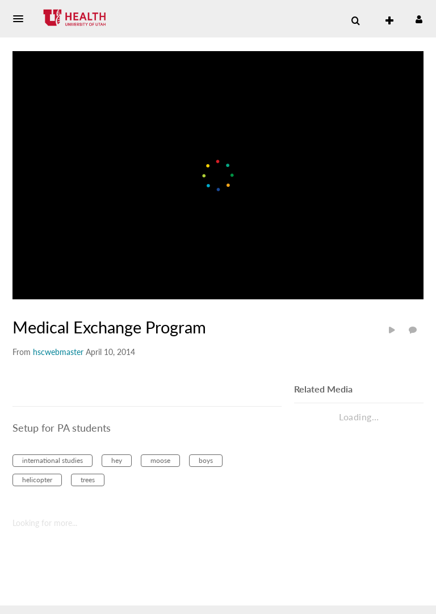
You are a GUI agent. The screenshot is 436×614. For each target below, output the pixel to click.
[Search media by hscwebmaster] (58, 352)
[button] (21, 19)
